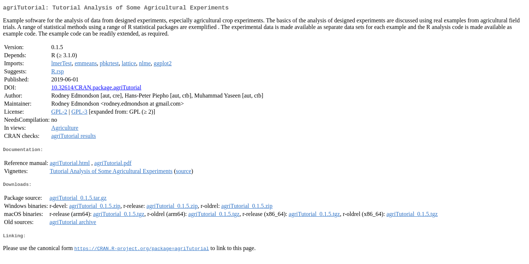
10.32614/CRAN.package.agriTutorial (96, 89)
